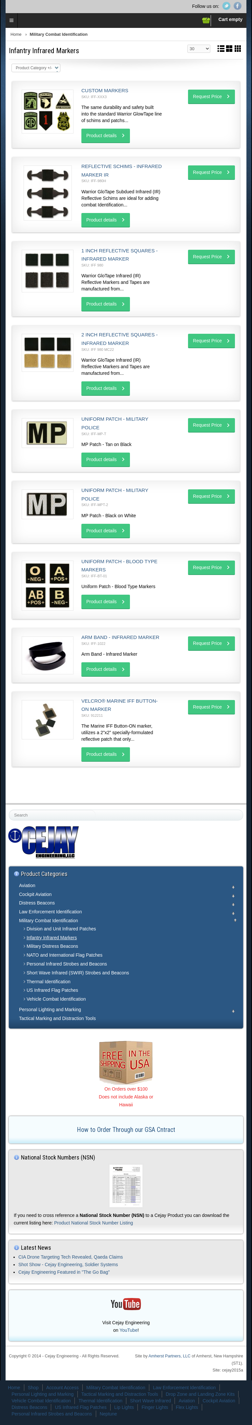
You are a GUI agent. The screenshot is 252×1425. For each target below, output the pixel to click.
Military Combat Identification (48, 920)
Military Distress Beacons (52, 946)
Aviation (27, 885)
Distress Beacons (37, 902)
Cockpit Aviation (35, 894)
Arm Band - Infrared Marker (120, 637)
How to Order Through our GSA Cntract (126, 1130)
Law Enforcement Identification (50, 911)
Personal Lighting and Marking (50, 1009)
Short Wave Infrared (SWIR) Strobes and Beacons (78, 972)
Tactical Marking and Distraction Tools (57, 1018)
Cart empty (230, 19)
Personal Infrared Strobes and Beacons (67, 964)
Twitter (226, 6)
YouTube (128, 1330)
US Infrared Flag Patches (52, 990)
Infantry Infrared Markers (52, 937)
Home (16, 34)
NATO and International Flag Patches (64, 955)
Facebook (238, 6)
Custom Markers (104, 90)
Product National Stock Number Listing (93, 1222)
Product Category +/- (34, 68)
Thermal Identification (49, 981)
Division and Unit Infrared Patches (61, 928)
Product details (101, 135)
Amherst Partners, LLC (170, 1356)
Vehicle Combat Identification (56, 999)
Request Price (207, 96)
